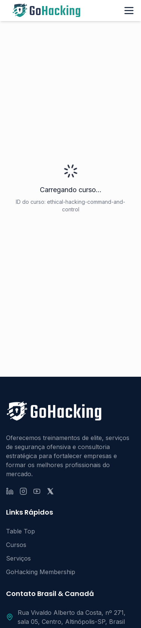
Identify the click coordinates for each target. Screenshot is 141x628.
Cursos (16, 545)
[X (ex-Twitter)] (50, 491)
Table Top (20, 531)
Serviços (18, 558)
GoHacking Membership (40, 572)
